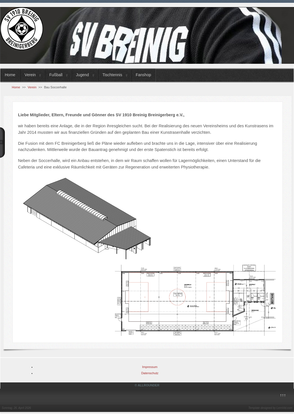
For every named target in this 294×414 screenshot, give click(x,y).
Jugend (82, 75)
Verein (30, 75)
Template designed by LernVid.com (270, 407)
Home (10, 75)
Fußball (56, 75)
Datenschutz (149, 373)
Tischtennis (112, 75)
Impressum (149, 367)
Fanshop (143, 75)
